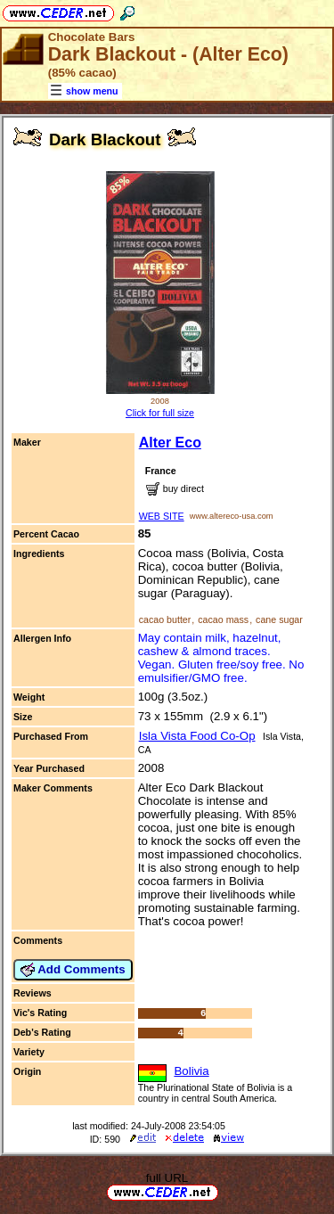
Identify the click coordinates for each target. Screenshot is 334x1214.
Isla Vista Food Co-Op (197, 735)
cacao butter (165, 619)
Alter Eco (170, 442)
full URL (167, 1178)
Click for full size (160, 412)
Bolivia (191, 1071)
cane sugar (279, 619)
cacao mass (223, 619)
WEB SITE (161, 516)
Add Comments (73, 970)
